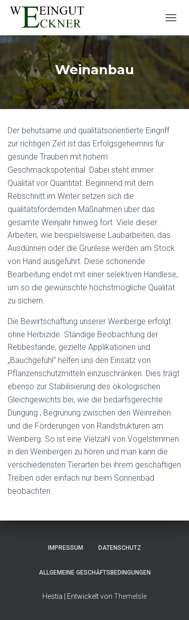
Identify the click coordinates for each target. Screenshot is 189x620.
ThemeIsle (130, 596)
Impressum (65, 547)
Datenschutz (119, 547)
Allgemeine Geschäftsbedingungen (95, 572)
